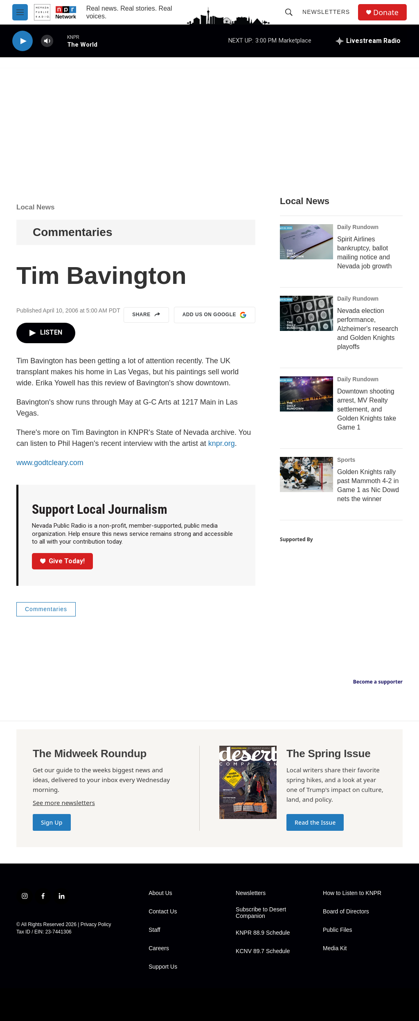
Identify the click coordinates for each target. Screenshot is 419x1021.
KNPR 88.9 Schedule (263, 933)
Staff (154, 930)
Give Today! (62, 561)
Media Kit (335, 948)
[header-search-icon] (289, 12)
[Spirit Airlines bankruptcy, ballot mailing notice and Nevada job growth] (306, 241)
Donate (386, 12)
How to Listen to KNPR (352, 893)
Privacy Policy (96, 924)
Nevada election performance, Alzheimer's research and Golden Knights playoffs (367, 328)
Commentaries (73, 232)
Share (146, 315)
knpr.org (221, 443)
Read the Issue (315, 822)
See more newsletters (64, 802)
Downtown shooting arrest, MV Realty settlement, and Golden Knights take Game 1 (366, 409)
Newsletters (326, 12)
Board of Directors (346, 912)
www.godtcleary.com (49, 463)
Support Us (163, 967)
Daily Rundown (357, 227)
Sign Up (52, 822)
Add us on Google (214, 315)
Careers (159, 948)
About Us (160, 893)
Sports (346, 460)
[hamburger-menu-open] (20, 12)
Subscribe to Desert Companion (261, 912)
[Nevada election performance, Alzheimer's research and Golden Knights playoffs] (306, 313)
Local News (35, 207)
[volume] (47, 41)
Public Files (337, 930)
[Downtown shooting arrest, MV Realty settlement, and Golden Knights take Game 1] (306, 394)
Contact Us (163, 912)
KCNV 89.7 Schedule (263, 951)
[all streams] (368, 41)
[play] (22, 41)
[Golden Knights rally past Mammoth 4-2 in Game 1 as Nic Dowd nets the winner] (306, 474)
